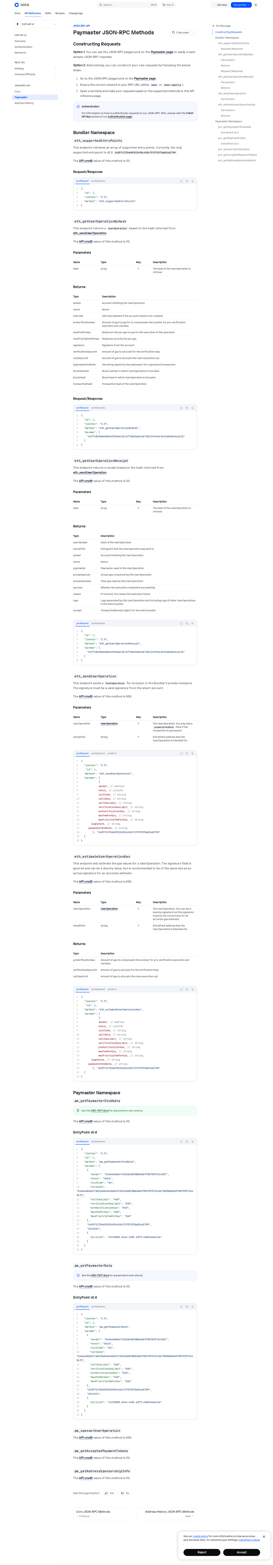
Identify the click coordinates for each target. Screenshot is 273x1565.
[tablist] (126, 181)
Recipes (60, 14)
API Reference (33, 14)
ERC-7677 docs (100, 1110)
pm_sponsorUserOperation (234, 149)
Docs (17, 14)
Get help (220, 4)
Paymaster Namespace (228, 121)
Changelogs (76, 14)
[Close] (264, 1536)
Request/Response (232, 48)
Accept (242, 1552)
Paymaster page (162, 52)
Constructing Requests (228, 32)
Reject (202, 1552)
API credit (86, 160)
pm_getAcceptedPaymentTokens (237, 154)
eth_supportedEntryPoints (233, 43)
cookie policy (200, 1536)
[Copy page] (180, 32)
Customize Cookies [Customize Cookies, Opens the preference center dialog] (249, 1539)
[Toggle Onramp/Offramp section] (35, 74)
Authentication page (120, 116)
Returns (225, 65)
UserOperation (109, 723)
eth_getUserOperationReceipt (236, 76)
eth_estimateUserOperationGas (236, 104)
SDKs (48, 14)
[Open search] (128, 5)
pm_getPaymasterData (231, 138)
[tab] (82, 181)
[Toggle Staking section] (35, 68)
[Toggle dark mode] (255, 4)
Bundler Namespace (227, 37)
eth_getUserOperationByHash (235, 54)
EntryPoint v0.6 (230, 132)
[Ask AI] (192, 181)
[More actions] (194, 32)
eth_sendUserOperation (232, 93)
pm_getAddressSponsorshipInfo (237, 160)
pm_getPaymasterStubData (234, 126)
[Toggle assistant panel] (168, 5)
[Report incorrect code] (181, 181)
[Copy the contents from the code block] (187, 181)
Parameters (228, 60)
